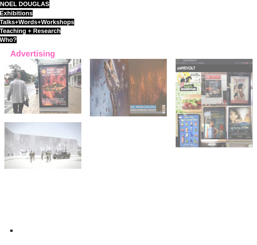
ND (11, 231)
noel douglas (24, 4)
